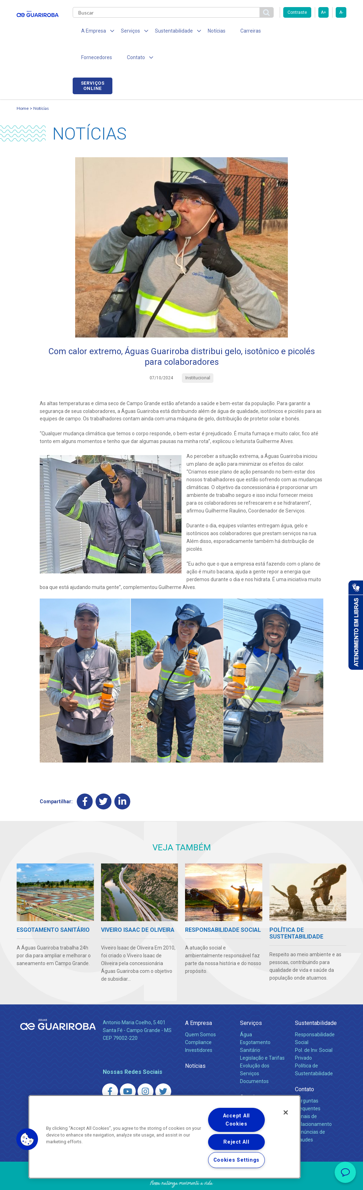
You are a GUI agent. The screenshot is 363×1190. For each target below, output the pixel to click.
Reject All (236, 1142)
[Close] (286, 1112)
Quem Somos (200, 1010)
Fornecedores (275, 32)
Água (246, 1010)
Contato (304, 1064)
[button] (27, 1139)
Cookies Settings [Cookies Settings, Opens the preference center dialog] (236, 1160)
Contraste (297, 12)
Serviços (251, 998)
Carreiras (238, 32)
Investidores (198, 1025)
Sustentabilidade (316, 998)
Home (23, 83)
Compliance (198, 1017)
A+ (323, 12)
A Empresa (198, 998)
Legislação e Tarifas (262, 1033)
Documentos (254, 1056)
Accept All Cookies (236, 1120)
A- (341, 12)
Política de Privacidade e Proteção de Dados (181, 1179)
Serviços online (326, 33)
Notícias (207, 32)
